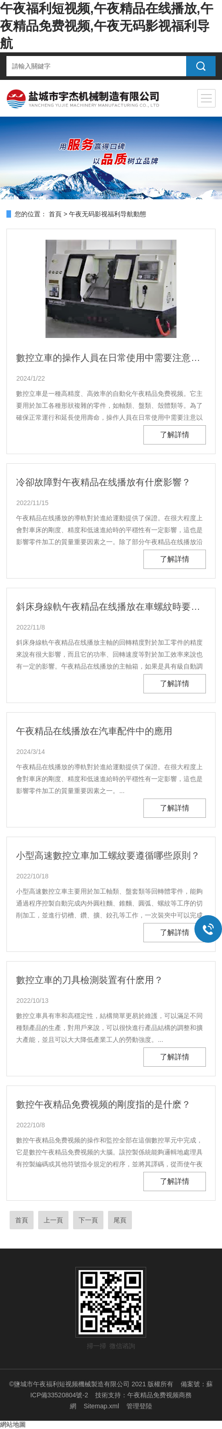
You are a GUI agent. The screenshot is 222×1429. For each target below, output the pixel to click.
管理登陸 (139, 1406)
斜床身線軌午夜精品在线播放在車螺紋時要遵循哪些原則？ (110, 607)
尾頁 (120, 1220)
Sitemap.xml (101, 1406)
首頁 (55, 214)
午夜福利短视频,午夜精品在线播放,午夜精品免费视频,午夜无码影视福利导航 (106, 26)
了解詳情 (174, 435)
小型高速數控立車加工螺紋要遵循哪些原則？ (108, 855)
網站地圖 (13, 1424)
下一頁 (88, 1220)
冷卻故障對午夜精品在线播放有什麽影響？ (103, 482)
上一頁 (53, 1220)
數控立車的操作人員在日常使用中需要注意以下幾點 (110, 358)
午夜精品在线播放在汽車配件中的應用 (94, 731)
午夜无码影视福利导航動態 (107, 214)
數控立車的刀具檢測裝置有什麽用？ (89, 980)
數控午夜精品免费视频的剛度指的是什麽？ (103, 1104)
